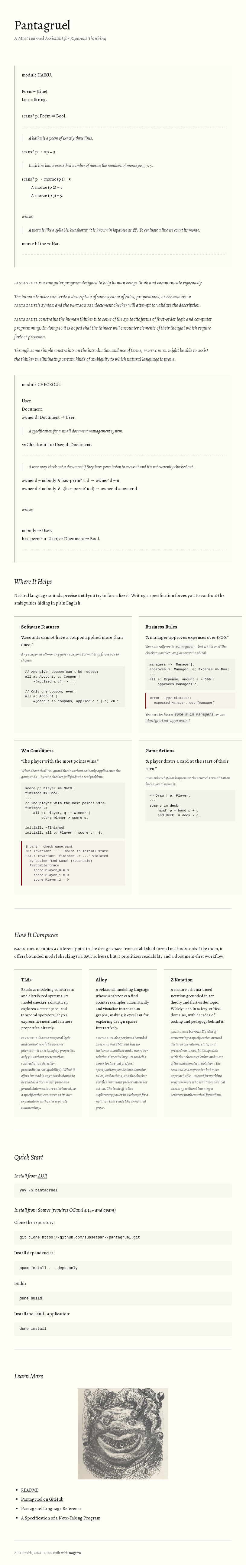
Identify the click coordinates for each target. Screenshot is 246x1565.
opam (108, 1210)
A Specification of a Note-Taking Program (60, 1518)
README (29, 1490)
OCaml (76, 1210)
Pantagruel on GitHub (42, 1499)
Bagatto (74, 1552)
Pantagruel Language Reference (51, 1509)
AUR (42, 1175)
